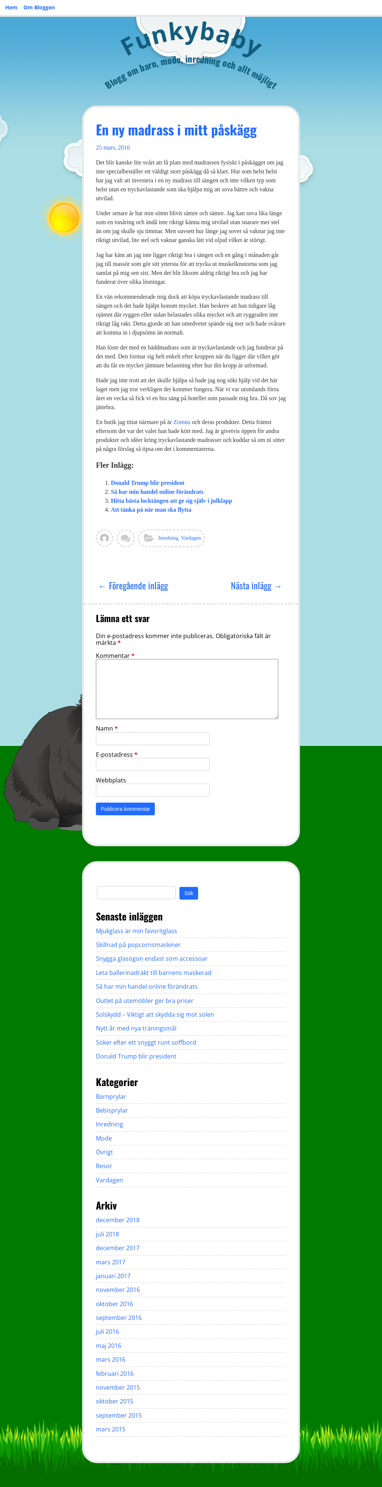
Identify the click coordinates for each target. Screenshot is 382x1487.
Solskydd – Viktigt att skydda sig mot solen (155, 1014)
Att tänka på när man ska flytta (151, 509)
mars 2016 (110, 1359)
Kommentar (115, 655)
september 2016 (119, 1318)
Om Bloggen (39, 7)
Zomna (181, 422)
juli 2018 (107, 1234)
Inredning (168, 538)
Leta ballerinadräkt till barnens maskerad (154, 973)
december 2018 (118, 1220)
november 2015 (118, 1387)
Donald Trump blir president (148, 483)
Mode (104, 1138)
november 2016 (118, 1290)
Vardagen (191, 538)
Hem (11, 7)
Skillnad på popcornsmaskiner (138, 945)
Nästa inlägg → (256, 585)
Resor (104, 1166)
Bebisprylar (112, 1110)
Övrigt (104, 1152)
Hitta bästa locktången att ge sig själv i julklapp (171, 501)
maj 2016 (108, 1346)
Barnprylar (111, 1096)
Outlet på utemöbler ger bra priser (145, 1001)
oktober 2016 (114, 1304)
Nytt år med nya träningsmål (136, 1028)
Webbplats (111, 780)
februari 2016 (115, 1374)
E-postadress (117, 754)
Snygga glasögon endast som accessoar (152, 958)
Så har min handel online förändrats (157, 492)
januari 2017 (113, 1276)
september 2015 (119, 1415)
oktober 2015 (114, 1401)
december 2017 (118, 1248)
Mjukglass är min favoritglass (136, 931)
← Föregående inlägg (133, 585)
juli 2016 (107, 1331)
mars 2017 (110, 1262)
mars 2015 (110, 1429)
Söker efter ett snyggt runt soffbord (146, 1042)
